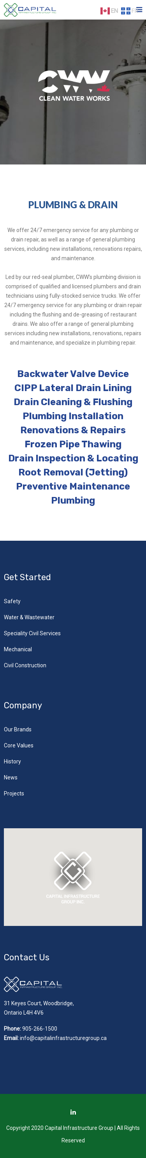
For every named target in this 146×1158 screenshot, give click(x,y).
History (12, 761)
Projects (14, 793)
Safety (12, 601)
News (11, 777)
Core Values (18, 745)
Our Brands (18, 729)
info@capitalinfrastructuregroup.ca (63, 1038)
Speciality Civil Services (32, 633)
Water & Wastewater (29, 617)
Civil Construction (25, 665)
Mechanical (18, 649)
